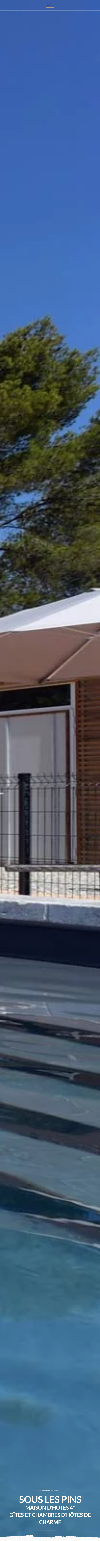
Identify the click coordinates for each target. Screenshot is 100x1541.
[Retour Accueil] (50, 5)
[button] (4, 5)
